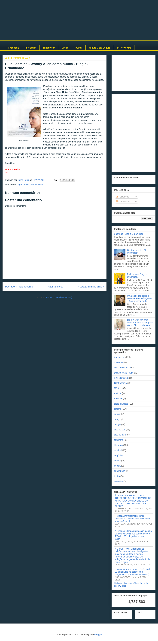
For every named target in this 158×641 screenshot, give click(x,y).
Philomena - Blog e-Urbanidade (137, 275)
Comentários (123, 201)
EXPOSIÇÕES (121, 378)
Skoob (65, 47)
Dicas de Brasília (122, 367)
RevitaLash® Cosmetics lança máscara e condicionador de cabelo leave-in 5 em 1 (132, 518)
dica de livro (120, 434)
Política (117, 393)
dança (117, 419)
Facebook (13, 47)
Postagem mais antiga (91, 286)
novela (117, 460)
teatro (117, 476)
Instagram (30, 47)
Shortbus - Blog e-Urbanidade (128, 234)
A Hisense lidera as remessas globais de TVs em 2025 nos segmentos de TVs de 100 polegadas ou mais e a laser (133, 535)
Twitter (78, 47)
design (117, 424)
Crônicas (118, 362)
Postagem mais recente (19, 286)
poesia (117, 465)
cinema (33, 184)
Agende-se (23, 184)
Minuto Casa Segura (99, 47)
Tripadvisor (49, 47)
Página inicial (55, 286)
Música (117, 388)
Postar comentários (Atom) (59, 297)
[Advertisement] (133, 72)
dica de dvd (119, 429)
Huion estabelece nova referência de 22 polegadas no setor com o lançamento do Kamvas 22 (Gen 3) (133, 572)
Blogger (98, 634)
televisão (118, 481)
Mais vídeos (134, 583)
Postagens (122, 196)
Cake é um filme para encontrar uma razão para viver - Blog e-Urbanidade (140, 323)
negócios (118, 455)
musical (118, 450)
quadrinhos (119, 471)
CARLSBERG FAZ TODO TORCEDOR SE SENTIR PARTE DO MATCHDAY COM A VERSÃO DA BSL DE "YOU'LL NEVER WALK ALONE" (133, 500)
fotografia (118, 440)
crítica (117, 414)
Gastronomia (120, 383)
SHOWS (118, 398)
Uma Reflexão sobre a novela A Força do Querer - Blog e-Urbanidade (139, 298)
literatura (118, 445)
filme (40, 184)
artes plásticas (121, 404)
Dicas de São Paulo (124, 372)
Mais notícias (120, 583)
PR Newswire (124, 47)
